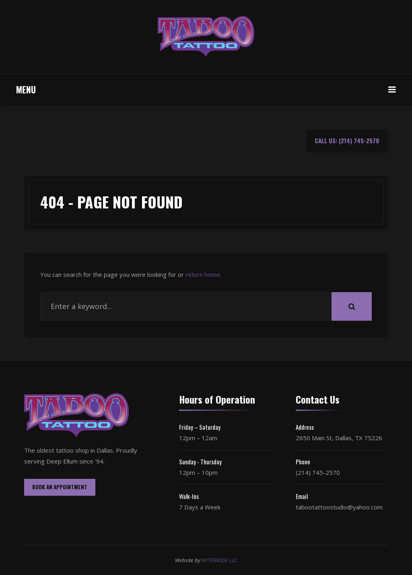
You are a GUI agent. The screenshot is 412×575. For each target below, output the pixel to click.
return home (202, 274)
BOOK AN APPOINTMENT (59, 487)
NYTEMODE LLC (219, 560)
